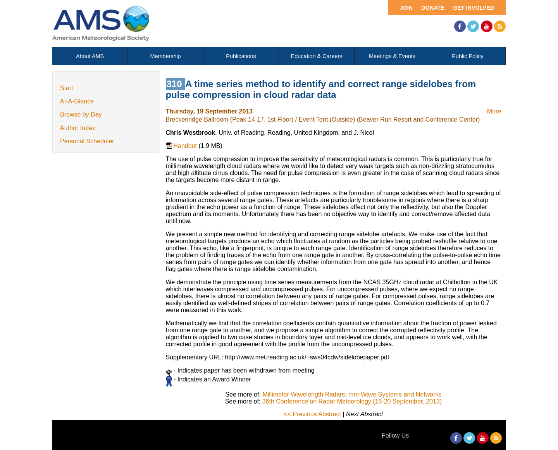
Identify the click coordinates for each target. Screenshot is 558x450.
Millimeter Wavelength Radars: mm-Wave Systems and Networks (351, 394)
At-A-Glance (77, 101)
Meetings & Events (392, 56)
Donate (432, 8)
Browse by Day (81, 114)
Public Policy (468, 56)
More (494, 111)
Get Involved (473, 8)
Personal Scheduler (87, 141)
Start (66, 88)
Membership (165, 56)
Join (406, 8)
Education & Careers (317, 56)
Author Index (77, 128)
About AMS (90, 56)
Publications (241, 56)
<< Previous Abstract (312, 414)
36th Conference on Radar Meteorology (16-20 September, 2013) (352, 401)
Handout (186, 146)
